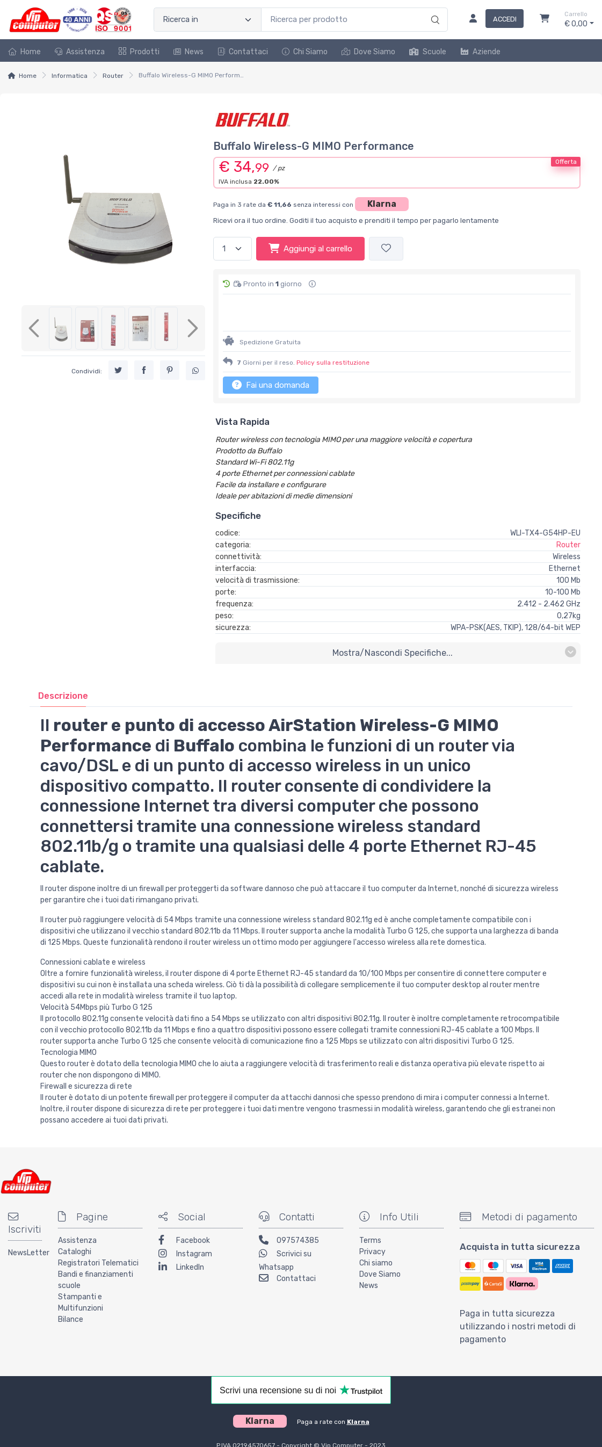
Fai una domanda (270, 356)
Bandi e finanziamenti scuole (95, 1252)
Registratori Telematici (98, 1235)
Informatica (70, 75)
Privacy (372, 1223)
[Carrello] (544, 20)
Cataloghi (74, 1223)
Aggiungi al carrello (310, 248)
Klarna (381, 204)
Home (24, 51)
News (188, 51)
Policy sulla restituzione (332, 334)
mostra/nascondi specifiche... (454, 624)
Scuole (427, 51)
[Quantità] (232, 249)
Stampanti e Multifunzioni (80, 1274)
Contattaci (242, 51)
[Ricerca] (434, 8)
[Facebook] (200, 1213)
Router (113, 75)
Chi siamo (376, 1235)
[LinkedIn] (200, 1240)
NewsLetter (25, 1224)
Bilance (70, 1291)
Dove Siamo (368, 51)
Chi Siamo (305, 51)
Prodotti (139, 51)
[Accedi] (492, 20)
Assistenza (80, 51)
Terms (370, 1212)
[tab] (63, 667)
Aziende (480, 51)
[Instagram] (200, 1227)
